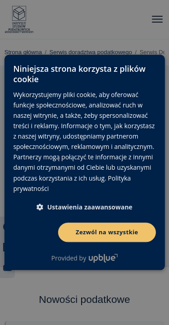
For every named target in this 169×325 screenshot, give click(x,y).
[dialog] (84, 162)
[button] (84, 207)
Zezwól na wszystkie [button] (107, 232)
